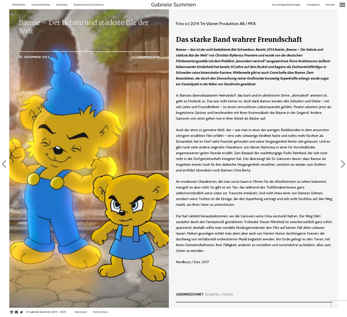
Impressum (81, 311)
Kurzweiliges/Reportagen (286, 4)
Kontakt (330, 4)
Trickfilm (227, 294)
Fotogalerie (313, 4)
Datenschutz (100, 311)
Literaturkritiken (41, 4)
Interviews (61, 4)
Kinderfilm (212, 294)
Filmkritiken (18, 4)
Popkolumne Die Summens (89, 4)
